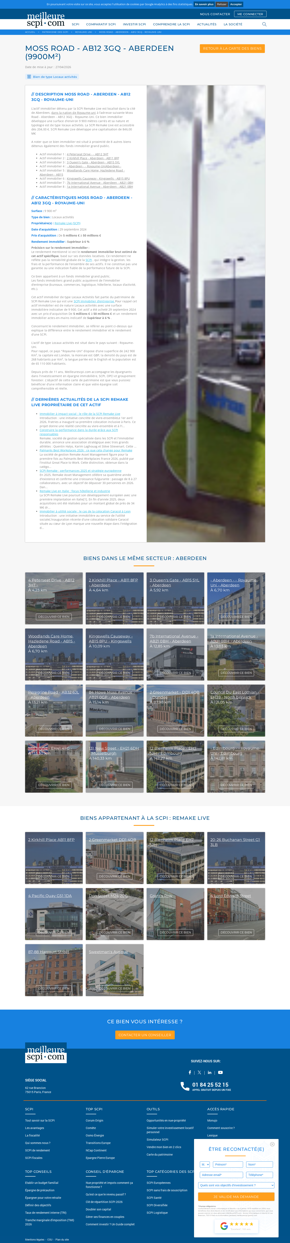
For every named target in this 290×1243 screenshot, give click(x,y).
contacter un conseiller (145, 1035)
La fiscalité (32, 1135)
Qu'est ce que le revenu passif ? (106, 1194)
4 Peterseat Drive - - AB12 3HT (87, 154)
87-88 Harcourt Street (48, 952)
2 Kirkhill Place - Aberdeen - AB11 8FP (93, 158)
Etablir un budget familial (41, 1183)
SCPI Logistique (157, 1213)
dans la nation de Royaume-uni (73, 113)
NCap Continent (96, 1150)
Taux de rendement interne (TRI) (45, 1213)
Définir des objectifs (38, 1205)
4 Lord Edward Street (230, 896)
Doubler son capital (98, 1209)
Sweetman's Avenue (108, 952)
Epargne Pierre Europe (100, 1158)
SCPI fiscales (33, 1158)
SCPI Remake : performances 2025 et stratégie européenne (81, 471)
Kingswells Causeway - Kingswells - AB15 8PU (98, 178)
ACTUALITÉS (207, 24)
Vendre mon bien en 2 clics (164, 1147)
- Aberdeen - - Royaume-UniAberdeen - (94, 166)
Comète (91, 1128)
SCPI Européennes (159, 1183)
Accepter (236, 4)
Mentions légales (35, 1239)
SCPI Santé (154, 1198)
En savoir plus (204, 4)
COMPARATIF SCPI (101, 24)
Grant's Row (161, 896)
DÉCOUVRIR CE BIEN (53, 617)
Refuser (222, 4)
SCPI (75, 24)
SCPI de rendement (37, 1150)
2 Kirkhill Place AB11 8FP (51, 839)
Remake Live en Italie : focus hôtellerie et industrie (75, 491)
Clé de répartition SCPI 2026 (104, 1202)
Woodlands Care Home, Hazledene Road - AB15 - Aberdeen (51, 641)
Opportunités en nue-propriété (166, 1120)
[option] (206, 313)
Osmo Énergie (95, 1135)
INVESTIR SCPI (134, 24)
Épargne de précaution (39, 1190)
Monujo (212, 1120)
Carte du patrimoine (160, 1154)
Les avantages (34, 1128)
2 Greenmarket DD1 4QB (112, 839)
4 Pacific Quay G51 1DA (50, 896)
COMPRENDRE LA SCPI (171, 24)
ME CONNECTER (250, 14)
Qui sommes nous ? (37, 1143)
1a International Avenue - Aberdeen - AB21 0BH (100, 187)
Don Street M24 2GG (108, 896)
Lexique (212, 1135)
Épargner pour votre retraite (43, 1198)
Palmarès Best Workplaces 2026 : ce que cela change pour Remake (86, 450)
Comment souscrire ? (221, 1128)
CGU (49, 1239)
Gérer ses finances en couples (105, 1217)
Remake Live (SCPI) (67, 223)
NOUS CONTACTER (215, 14)
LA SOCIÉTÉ (233, 24)
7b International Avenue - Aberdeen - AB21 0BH (100, 183)
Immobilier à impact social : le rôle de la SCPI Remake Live (80, 414)
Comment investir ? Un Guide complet (110, 1224)
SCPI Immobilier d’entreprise (94, 301)
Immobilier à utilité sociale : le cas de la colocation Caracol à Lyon (85, 511)
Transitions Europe (98, 1143)
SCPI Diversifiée (157, 1205)
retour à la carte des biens (232, 48)
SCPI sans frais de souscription (167, 1190)
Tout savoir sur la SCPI (40, 1120)
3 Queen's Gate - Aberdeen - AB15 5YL (93, 162)
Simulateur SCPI (157, 1139)
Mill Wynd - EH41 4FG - (50, 748)
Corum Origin (94, 1120)
